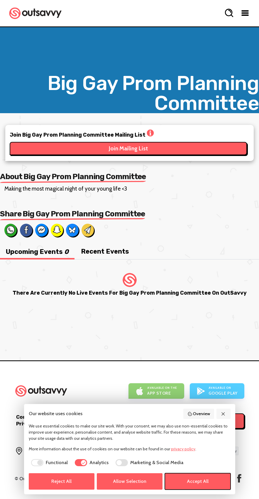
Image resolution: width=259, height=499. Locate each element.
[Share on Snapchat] (57, 230)
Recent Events (105, 251)
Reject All (61, 481)
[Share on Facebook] (26, 230)
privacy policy (183, 449)
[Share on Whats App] (10, 230)
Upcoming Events (37, 252)
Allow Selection (129, 481)
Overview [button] (198, 413)
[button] (223, 414)
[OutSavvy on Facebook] (239, 478)
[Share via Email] (88, 230)
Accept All (198, 481)
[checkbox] (48, 462)
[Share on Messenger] (41, 230)
